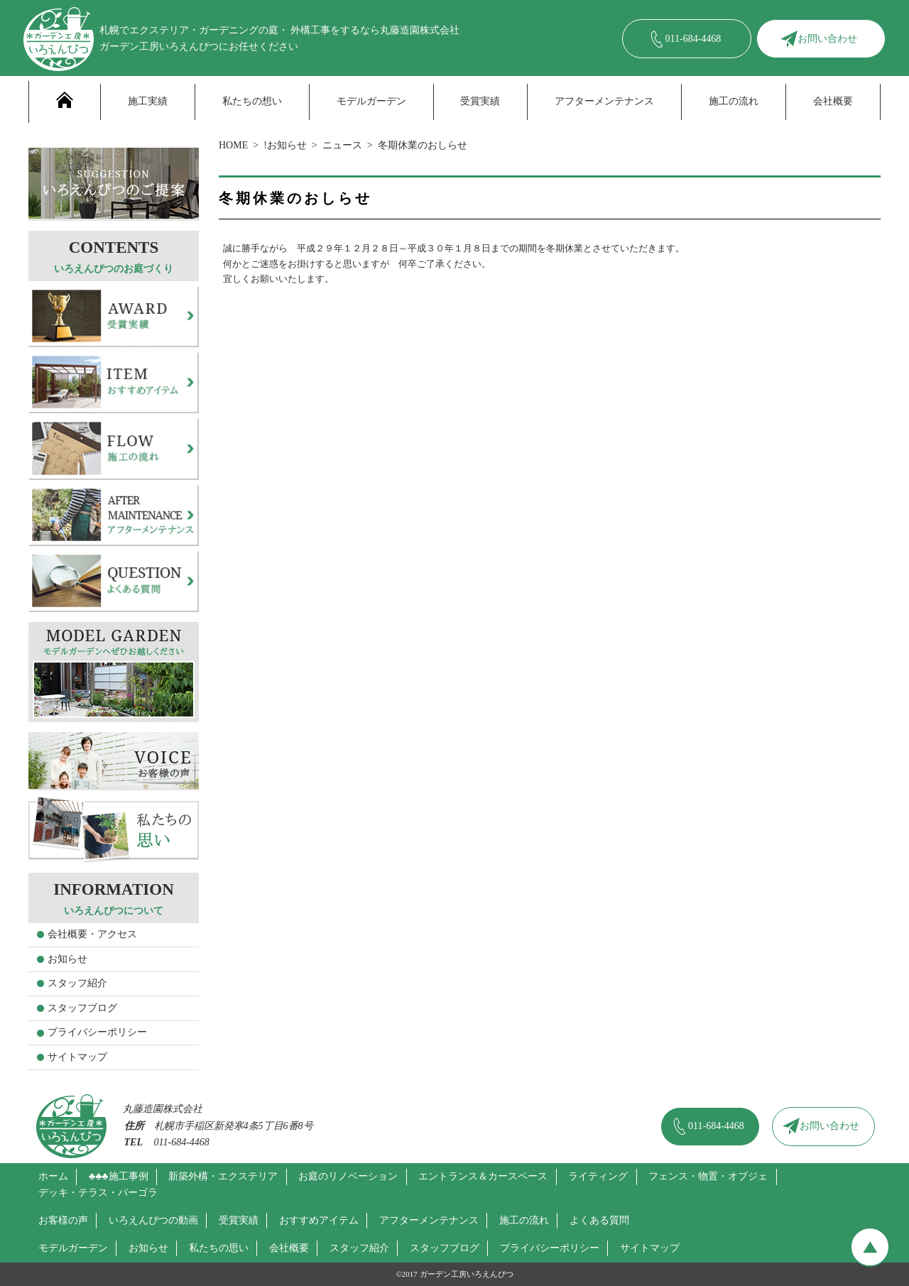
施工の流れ (733, 101)
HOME (233, 145)
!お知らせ (285, 145)
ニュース (342, 145)
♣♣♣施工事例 (118, 1176)
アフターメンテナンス (604, 101)
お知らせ (67, 959)
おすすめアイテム (319, 1220)
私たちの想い (252, 101)
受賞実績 (480, 101)
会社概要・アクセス (92, 934)
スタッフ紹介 (77, 983)
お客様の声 (63, 1220)
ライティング (598, 1176)
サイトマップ (77, 1057)
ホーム (53, 1176)
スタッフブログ (82, 1008)
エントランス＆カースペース (483, 1176)
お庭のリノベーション (348, 1176)
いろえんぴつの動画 (153, 1220)
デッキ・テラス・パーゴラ (98, 1192)
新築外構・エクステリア (223, 1176)
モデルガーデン (371, 101)
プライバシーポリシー (97, 1032)
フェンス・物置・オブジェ (708, 1176)
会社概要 (833, 101)
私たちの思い (219, 1248)
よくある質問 (599, 1220)
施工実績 (148, 101)
